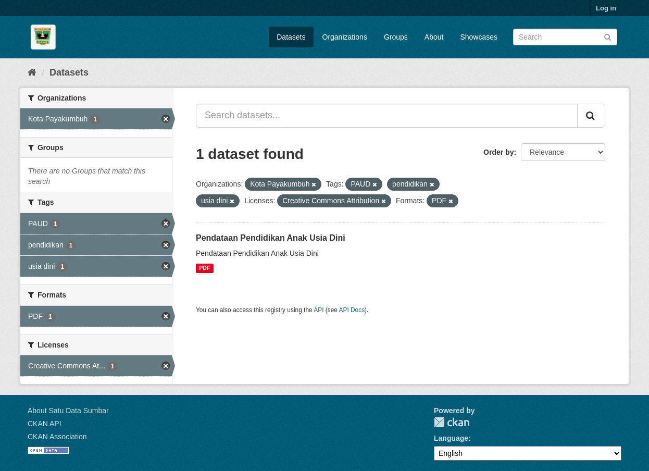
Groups (396, 37)
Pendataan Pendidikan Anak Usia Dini (270, 237)
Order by (498, 152)
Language (451, 438)
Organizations (344, 37)
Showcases (478, 37)
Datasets (291, 37)
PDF (204, 268)
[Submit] (607, 36)
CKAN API (44, 423)
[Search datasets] (565, 37)
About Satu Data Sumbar (68, 410)
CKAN (451, 422)
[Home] (32, 72)
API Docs (352, 310)
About (434, 37)
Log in (606, 8)
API (318, 310)
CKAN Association (57, 436)
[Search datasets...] (387, 116)
